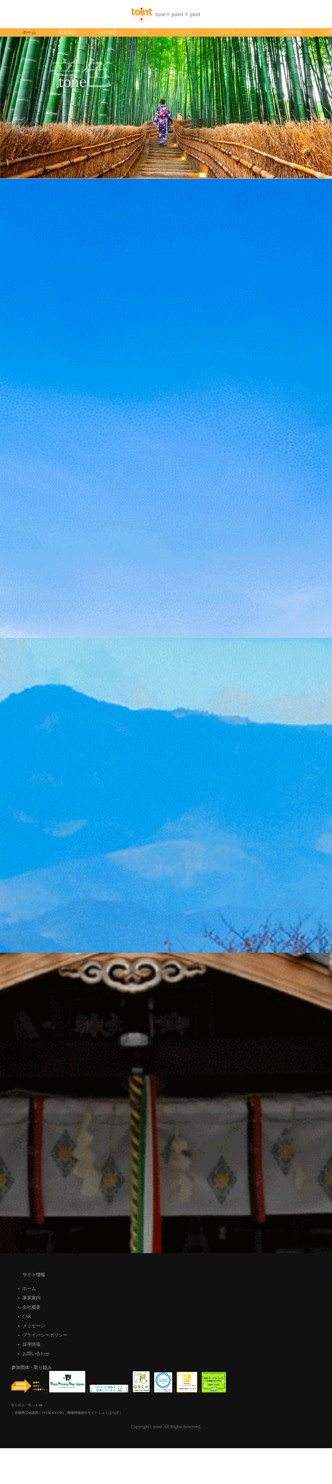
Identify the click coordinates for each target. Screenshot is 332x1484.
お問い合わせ (36, 1353)
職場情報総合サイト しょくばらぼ (93, 1413)
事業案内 (32, 1297)
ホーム (29, 1288)
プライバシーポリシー (45, 1335)
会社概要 (32, 1307)
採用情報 (32, 1344)
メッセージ (34, 1325)
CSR (27, 1316)
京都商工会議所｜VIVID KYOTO (39, 1413)
